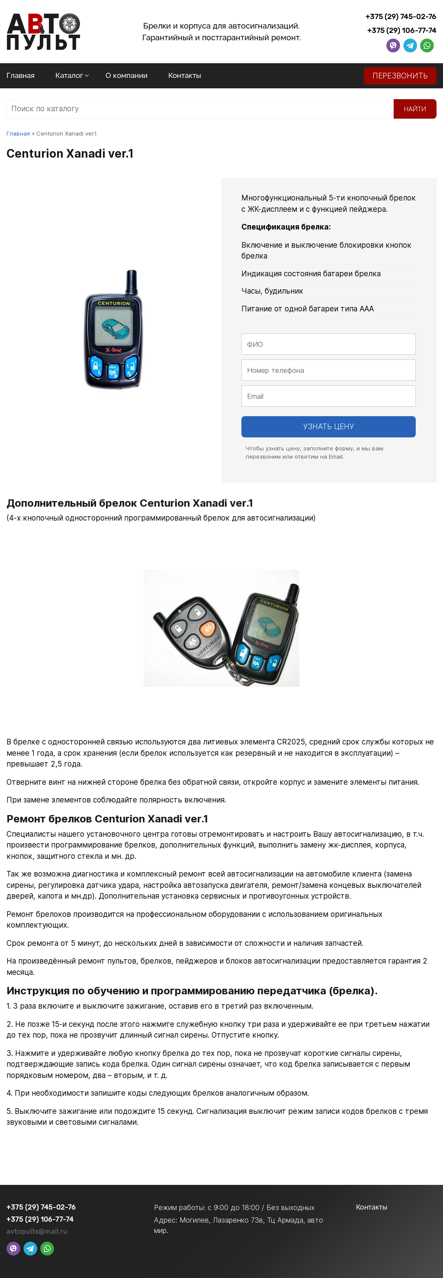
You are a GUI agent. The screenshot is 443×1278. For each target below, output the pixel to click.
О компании (127, 75)
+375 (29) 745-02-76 (401, 16)
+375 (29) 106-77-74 (402, 30)
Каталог (69, 75)
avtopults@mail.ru (36, 1231)
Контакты (184, 75)
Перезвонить (400, 75)
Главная (20, 75)
